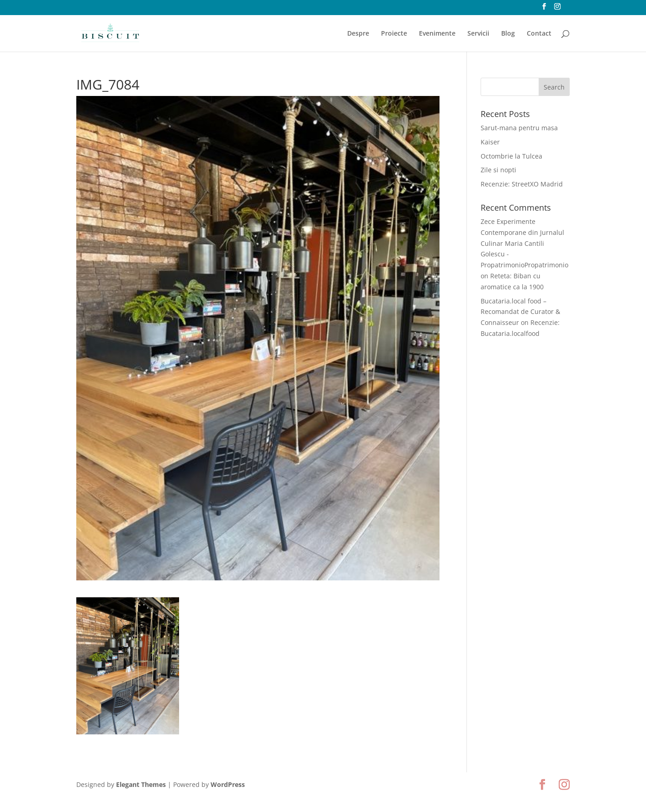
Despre (358, 33)
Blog (508, 33)
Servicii (478, 33)
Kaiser (490, 142)
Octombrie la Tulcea (511, 156)
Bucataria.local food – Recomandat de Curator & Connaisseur (520, 312)
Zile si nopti (498, 169)
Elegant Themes (141, 784)
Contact (539, 33)
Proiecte (394, 33)
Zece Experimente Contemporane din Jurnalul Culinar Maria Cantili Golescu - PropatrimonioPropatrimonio (524, 243)
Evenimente (437, 33)
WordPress (228, 784)
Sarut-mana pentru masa (519, 127)
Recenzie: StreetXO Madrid (522, 184)
